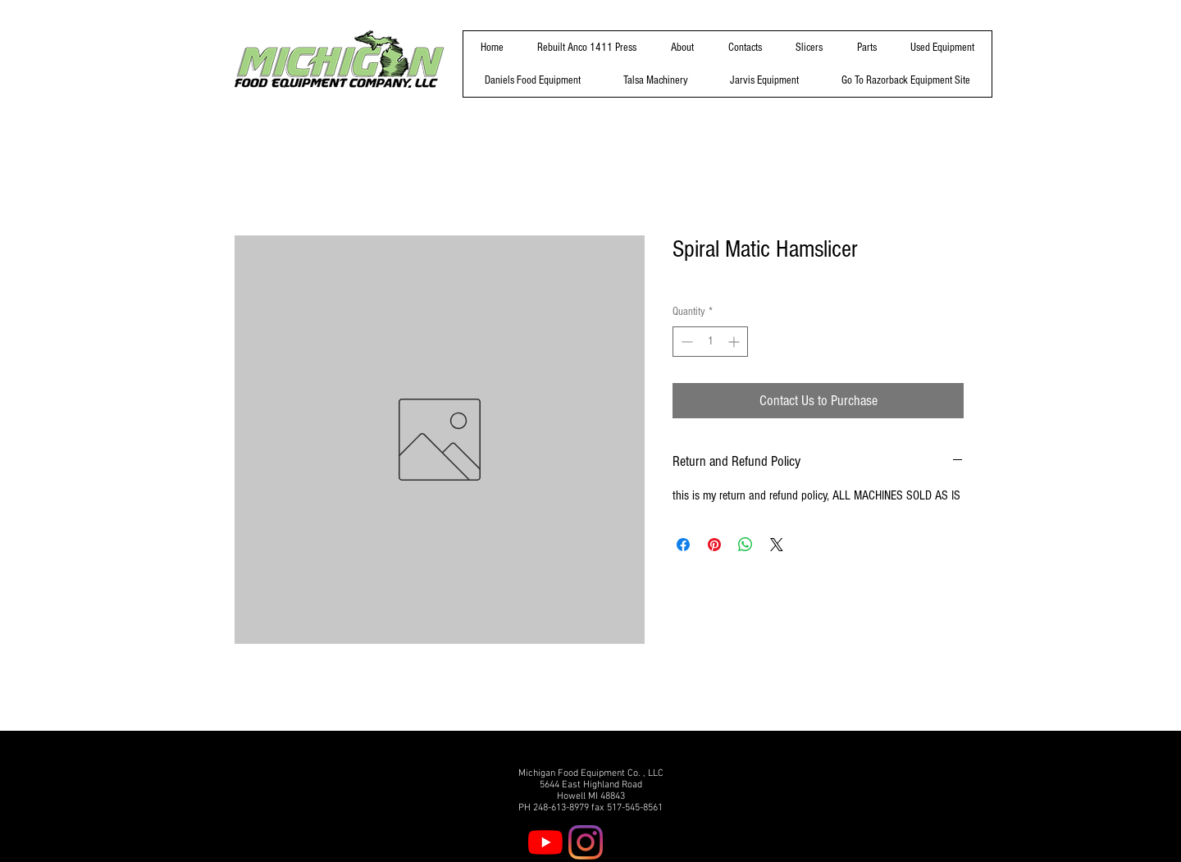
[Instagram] (585, 842)
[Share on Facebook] (683, 544)
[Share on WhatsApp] (745, 544)
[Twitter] (666, 842)
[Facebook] (626, 842)
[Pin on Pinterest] (714, 544)
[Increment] (735, 341)
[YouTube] (545, 842)
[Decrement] (685, 341)
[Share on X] (777, 544)
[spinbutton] (710, 341)
